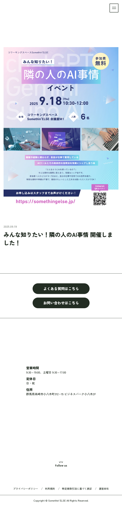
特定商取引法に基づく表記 (77, 488)
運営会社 (104, 488)
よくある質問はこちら (61, 288)
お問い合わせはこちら (61, 302)
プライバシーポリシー (25, 488)
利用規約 (50, 488)
